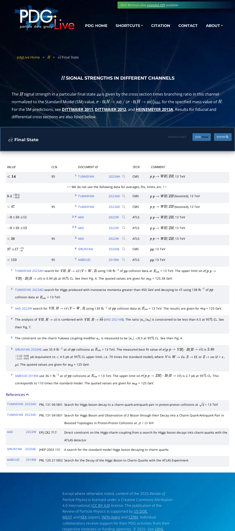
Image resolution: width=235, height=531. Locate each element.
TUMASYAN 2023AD (29, 290)
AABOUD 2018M (26, 376)
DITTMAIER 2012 (110, 109)
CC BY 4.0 (100, 505)
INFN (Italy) (111, 517)
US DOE (140, 511)
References (18, 394)
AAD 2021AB (114, 319)
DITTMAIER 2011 (77, 109)
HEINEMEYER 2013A (154, 109)
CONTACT (187, 25)
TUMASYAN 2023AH (29, 271)
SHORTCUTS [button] (127, 25)
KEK (83, 517)
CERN (133, 517)
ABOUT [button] (214, 25)
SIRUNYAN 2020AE (28, 349)
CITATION (159, 25)
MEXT (67, 517)
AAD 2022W (23, 308)
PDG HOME (91, 31)
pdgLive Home (28, 57)
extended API (156, 5)
